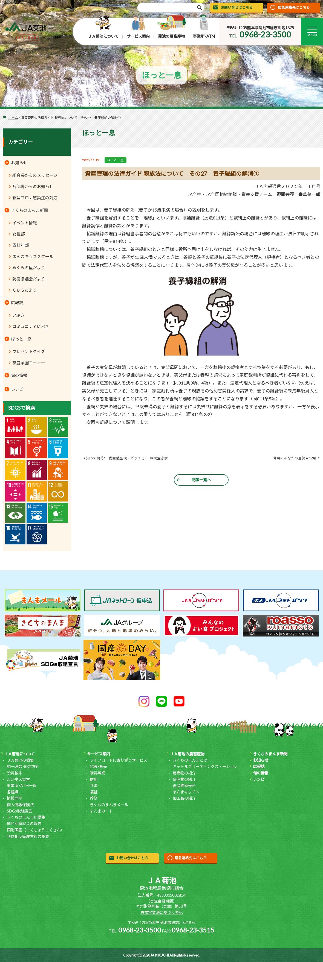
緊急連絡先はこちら (294, 7)
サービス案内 (138, 36)
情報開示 (14, 798)
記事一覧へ (201, 479)
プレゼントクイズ (28, 351)
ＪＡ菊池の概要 (20, 760)
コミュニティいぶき (30, 326)
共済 (93, 785)
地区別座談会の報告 (24, 823)
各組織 (12, 792)
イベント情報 (24, 222)
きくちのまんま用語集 (26, 817)
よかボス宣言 (18, 779)
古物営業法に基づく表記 (161, 912)
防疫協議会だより (28, 278)
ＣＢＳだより (24, 290)
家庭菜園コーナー (28, 362)
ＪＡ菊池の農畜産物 (187, 754)
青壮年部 (20, 245)
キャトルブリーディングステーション (205, 766)
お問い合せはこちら (237, 7)
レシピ (17, 389)
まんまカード (101, 811)
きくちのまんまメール (109, 804)
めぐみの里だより (28, 267)
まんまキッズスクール (32, 256)
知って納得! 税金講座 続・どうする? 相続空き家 (127, 458)
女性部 (18, 233)
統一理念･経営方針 (23, 766)
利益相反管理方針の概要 (28, 836)
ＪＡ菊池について (103, 36)
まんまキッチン (186, 792)
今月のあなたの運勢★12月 (294, 458)
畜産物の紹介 (184, 779)
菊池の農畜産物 (171, 36)
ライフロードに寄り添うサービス (118, 760)
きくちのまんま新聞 (29, 210)
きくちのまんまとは (190, 760)
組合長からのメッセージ (34, 175)
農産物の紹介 (184, 773)
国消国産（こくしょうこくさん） (35, 830)
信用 (93, 779)
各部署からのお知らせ (32, 186)
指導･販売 (98, 766)
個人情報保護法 (20, 804)
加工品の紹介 (184, 798)
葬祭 (93, 798)
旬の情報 (19, 375)
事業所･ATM (204, 36)
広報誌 (17, 302)
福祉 (93, 792)
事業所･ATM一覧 (21, 785)
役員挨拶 (14, 773)
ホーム (13, 118)
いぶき (18, 315)
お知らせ (19, 162)
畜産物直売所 (184, 785)
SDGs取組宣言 (19, 811)
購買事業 (97, 773)
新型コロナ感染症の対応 (34, 197)
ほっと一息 (115, 160)
